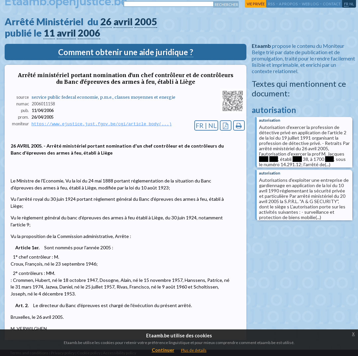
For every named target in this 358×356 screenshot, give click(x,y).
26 (106, 21)
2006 (89, 33)
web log (310, 4)
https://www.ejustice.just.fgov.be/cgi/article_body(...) (102, 124)
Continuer (163, 350)
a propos (288, 4)
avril (123, 21)
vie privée (256, 4)
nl (351, 4)
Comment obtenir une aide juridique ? (125, 52)
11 (49, 33)
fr (346, 4)
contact (332, 4)
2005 (145, 21)
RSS (271, 4)
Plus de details (194, 350)
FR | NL (206, 125)
